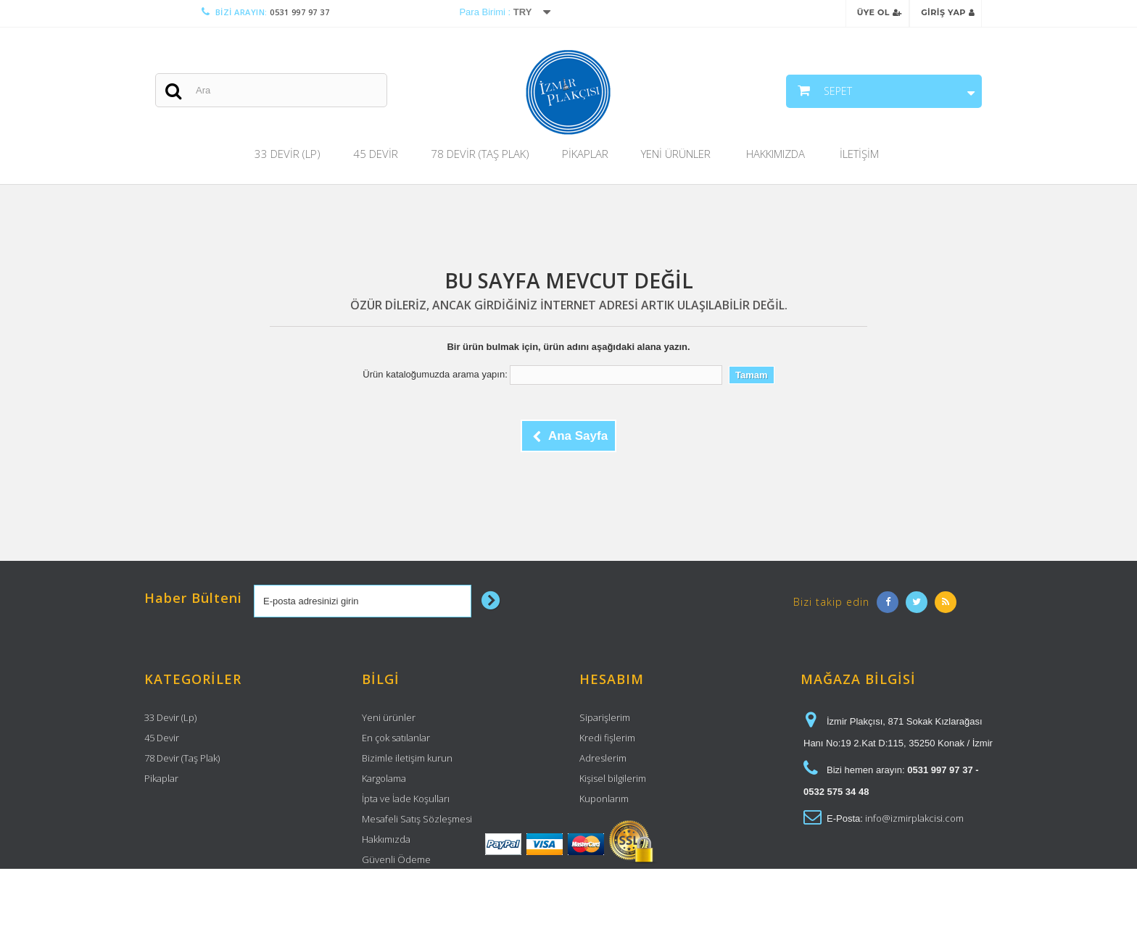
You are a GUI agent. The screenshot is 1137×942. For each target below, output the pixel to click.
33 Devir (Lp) (288, 153)
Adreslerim (603, 757)
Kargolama (384, 778)
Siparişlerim (604, 717)
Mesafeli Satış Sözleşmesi (417, 818)
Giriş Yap (948, 12)
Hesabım (611, 679)
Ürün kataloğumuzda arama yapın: (435, 374)
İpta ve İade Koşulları (406, 798)
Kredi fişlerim (607, 737)
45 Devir (375, 153)
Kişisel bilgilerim (612, 778)
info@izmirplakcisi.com (914, 818)
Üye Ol (879, 12)
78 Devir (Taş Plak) (480, 153)
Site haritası (387, 879)
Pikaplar (585, 153)
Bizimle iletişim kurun (407, 757)
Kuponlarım (604, 798)
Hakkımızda (775, 153)
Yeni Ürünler (676, 153)
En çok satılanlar (396, 737)
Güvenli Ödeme (396, 859)
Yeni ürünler (388, 717)
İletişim (859, 153)
